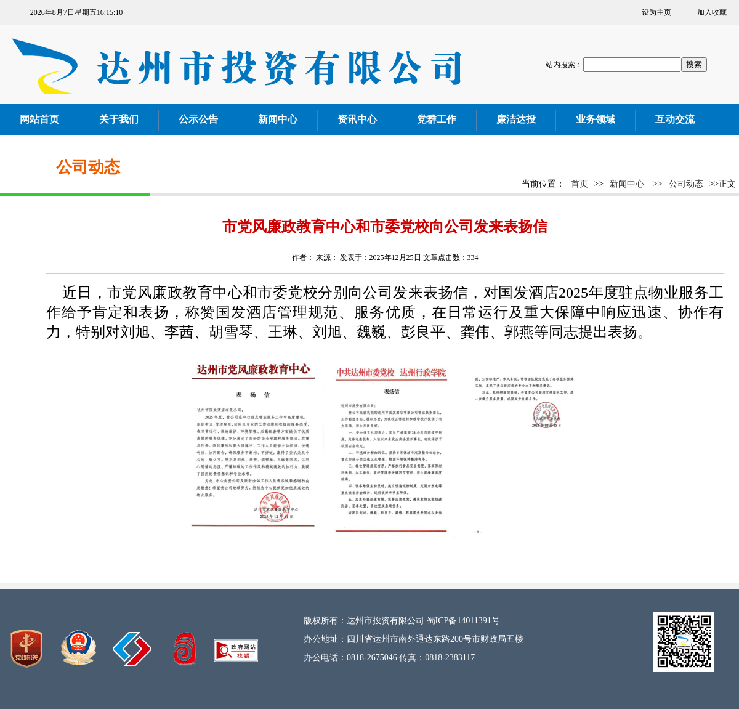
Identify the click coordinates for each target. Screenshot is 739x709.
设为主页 (656, 12)
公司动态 (686, 183)
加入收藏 (712, 12)
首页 (579, 183)
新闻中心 (627, 183)
